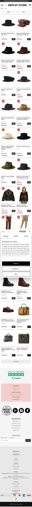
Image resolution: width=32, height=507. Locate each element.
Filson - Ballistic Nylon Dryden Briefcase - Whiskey (23, 321)
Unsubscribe (11, 437)
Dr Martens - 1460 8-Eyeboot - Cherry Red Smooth (22, 293)
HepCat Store (16, 464)
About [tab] (26, 236)
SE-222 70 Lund (16, 467)
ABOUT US (16, 430)
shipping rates (17, 485)
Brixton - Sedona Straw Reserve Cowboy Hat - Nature (7, 148)
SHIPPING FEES (16, 426)
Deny (16, 274)
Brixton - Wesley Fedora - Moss (8, 177)
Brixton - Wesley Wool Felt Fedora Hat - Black (23, 177)
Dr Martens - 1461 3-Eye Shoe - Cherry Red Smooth (8, 320)
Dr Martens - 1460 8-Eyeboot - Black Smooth (7, 292)
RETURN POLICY (16, 428)
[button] (2, 5)
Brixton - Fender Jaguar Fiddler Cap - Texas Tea (23, 34)
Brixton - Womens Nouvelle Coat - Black (22, 206)
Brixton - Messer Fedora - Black (8, 118)
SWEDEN (16, 469)
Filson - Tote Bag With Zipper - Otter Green (22, 349)
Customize (16, 268)
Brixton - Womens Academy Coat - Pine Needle (8, 206)
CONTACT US (16, 421)
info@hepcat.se (16, 460)
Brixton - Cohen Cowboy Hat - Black (7, 34)
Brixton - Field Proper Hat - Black (23, 90)
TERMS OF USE (16, 423)
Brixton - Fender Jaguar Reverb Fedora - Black (7, 61)
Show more (16, 361)
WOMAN (5, 8)
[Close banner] (29, 231)
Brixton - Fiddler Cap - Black (7, 90)
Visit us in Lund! (16, 399)
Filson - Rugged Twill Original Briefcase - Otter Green (8, 350)
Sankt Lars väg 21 (16, 466)
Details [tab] (16, 236)
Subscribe (5, 437)
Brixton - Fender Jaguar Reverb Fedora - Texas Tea (23, 61)
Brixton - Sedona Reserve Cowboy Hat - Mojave (23, 118)
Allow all (16, 263)
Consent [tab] (5, 236)
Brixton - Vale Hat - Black (23, 146)
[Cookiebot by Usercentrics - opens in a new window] (19, 232)
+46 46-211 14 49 (16, 455)
